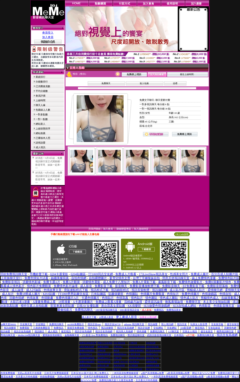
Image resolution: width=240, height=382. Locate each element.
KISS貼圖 (49, 293)
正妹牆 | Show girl (121, 362)
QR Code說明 (182, 234)
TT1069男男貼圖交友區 (73, 293)
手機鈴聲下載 (39, 274)
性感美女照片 (179, 274)
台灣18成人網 (103, 365)
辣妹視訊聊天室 (104, 354)
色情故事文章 (53, 289)
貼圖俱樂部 (115, 293)
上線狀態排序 (43, 128)
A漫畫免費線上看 (44, 301)
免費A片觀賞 (71, 282)
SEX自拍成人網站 (184, 305)
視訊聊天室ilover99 (137, 358)
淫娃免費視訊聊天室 (13, 274)
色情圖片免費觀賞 (152, 293)
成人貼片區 (177, 289)
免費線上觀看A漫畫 (108, 301)
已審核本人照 (43, 138)
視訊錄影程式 (120, 289)
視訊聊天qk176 (152, 354)
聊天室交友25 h (86, 354)
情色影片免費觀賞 (39, 286)
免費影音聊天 (171, 286)
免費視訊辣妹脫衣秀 (88, 343)
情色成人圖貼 (169, 297)
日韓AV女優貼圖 (88, 305)
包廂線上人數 (43, 109)
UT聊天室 (133, 343)
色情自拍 (225, 293)
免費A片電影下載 (144, 282)
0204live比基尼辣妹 (137, 347)
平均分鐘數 (42, 91)
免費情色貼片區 (228, 278)
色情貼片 (108, 297)
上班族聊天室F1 (11, 278)
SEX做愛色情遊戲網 (156, 305)
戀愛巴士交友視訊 (105, 343)
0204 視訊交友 (119, 343)
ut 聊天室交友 (134, 354)
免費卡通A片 (51, 282)
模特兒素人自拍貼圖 (34, 305)
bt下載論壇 (133, 365)
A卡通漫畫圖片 (83, 301)
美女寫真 (83, 369)
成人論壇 (17, 289)
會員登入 (47, 32)
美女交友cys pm (152, 358)
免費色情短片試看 (36, 278)
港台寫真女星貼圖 (113, 305)
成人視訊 (40, 147)
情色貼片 (137, 297)
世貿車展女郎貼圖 (62, 305)
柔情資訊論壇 (154, 301)
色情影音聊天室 (223, 305)
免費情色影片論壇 (66, 286)
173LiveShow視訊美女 (153, 274)
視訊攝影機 (159, 289)
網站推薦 (40, 133)
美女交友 (117, 369)
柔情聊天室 (232, 289)
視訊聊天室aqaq (120, 354)
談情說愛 (40, 142)
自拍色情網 (78, 278)
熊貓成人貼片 (196, 289)
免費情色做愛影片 (190, 282)
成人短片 (8, 293)
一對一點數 (42, 119)
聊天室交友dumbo (153, 350)
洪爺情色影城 (31, 282)
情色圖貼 (151, 297)
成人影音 (86, 286)
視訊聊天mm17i (104, 358)
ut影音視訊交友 (152, 347)
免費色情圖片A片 (67, 297)
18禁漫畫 (64, 301)
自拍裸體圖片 (98, 278)
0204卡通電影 (59, 274)
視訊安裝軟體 (140, 289)
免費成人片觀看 (125, 274)
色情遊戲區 (209, 293)
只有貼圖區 (98, 293)
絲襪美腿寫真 (60, 278)
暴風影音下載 (167, 282)
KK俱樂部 (134, 305)
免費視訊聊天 (103, 347)
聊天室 (116, 350)
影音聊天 (121, 286)
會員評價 (40, 95)
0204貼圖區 (78, 274)
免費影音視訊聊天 (87, 350)
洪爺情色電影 (91, 282)
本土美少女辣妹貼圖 (216, 301)
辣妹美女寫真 (119, 365)
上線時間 (40, 100)
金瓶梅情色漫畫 (152, 365)
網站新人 (40, 123)
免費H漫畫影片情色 (218, 282)
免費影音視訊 (11, 282)
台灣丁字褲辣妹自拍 (146, 278)
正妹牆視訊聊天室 (87, 358)
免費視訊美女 (85, 365)
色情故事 (33, 297)
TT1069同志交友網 (100, 274)
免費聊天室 (193, 301)
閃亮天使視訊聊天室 (175, 278)
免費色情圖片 (191, 293)
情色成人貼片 (189, 297)
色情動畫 (47, 297)
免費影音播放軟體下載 (145, 286)
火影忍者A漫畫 (20, 301)
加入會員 (47, 37)
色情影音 (205, 305)
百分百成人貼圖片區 (224, 274)
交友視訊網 (150, 343)
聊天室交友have (152, 369)
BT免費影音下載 (193, 286)
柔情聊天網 (215, 289)
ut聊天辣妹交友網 (87, 347)
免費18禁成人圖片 (28, 293)
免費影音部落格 (217, 286)
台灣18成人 (118, 347)
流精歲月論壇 (133, 301)
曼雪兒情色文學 (119, 278)
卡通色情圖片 (90, 297)
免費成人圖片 (200, 274)
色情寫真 (122, 297)
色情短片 (173, 293)
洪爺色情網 (16, 297)
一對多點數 (42, 114)
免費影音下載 (103, 286)
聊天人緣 (40, 105)
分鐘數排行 (42, 81)
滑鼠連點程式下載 (76, 289)
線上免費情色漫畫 (204, 278)
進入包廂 (144, 83)
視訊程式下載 (100, 289)
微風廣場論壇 (174, 301)
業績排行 (40, 76)
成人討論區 (33, 289)
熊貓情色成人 (210, 297)
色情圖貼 (132, 293)
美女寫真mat (134, 362)
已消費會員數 (43, 86)
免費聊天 (105, 83)
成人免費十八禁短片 (116, 282)
